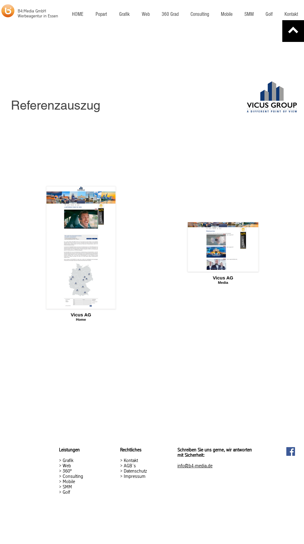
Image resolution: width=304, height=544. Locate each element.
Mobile (69, 481)
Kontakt (131, 460)
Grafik (68, 460)
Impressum (134, 476)
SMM (67, 486)
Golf (66, 492)
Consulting (73, 476)
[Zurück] (293, 31)
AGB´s (129, 465)
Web (67, 465)
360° (67, 471)
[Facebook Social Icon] (290, 451)
